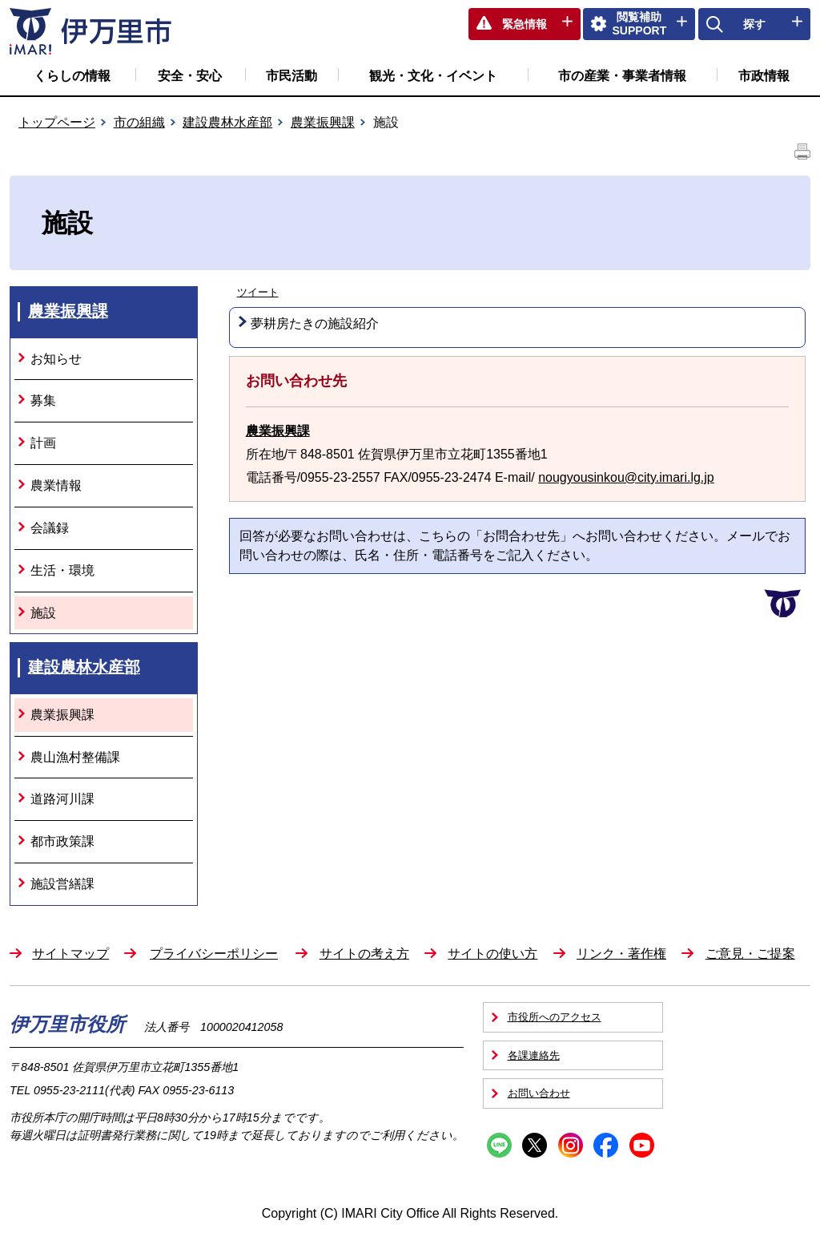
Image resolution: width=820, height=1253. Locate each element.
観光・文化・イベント (433, 76)
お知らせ (56, 359)
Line (499, 1145)
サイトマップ (70, 953)
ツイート (258, 292)
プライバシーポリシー (214, 953)
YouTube (641, 1145)
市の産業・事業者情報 (622, 76)
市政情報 (764, 76)
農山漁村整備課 (75, 757)
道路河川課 (62, 799)
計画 (43, 443)
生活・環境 (62, 570)
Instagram (570, 1145)
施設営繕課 (62, 884)
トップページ (56, 122)
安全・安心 (190, 76)
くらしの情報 (72, 76)
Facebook (605, 1145)
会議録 (49, 528)
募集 (43, 400)
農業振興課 (323, 122)
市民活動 (291, 76)
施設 (43, 613)
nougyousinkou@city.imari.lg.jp (626, 477)
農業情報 (56, 485)
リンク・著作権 (621, 953)
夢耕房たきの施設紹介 (315, 323)
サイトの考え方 (364, 953)
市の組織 (139, 122)
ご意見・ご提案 (750, 953)
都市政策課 (62, 841)
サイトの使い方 (492, 953)
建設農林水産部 (227, 122)
